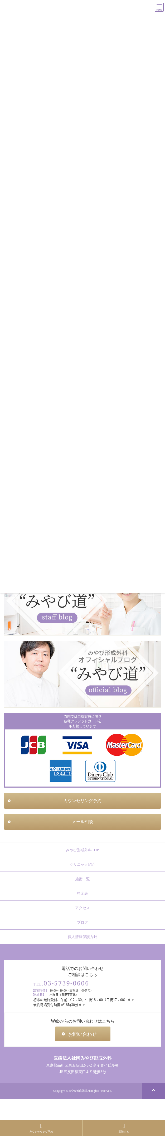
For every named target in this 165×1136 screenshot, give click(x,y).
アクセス (82, 907)
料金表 (82, 893)
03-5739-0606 (66, 983)
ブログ (82, 922)
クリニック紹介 (82, 864)
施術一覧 (82, 878)
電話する (124, 1128)
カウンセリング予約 (41, 1128)
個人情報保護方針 (82, 936)
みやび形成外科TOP (82, 849)
